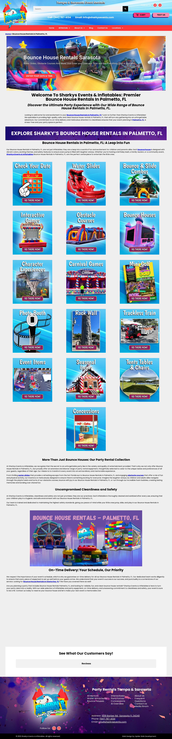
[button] (16, 670)
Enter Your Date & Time (39, 76)
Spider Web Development (145, 736)
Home (51, 28)
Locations (117, 28)
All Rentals (64, 28)
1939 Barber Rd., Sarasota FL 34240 (121, 715)
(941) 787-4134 (62, 17)
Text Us (161, 14)
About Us (79, 28)
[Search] (125, 9)
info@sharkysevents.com (98, 17)
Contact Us (102, 28)
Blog (91, 28)
